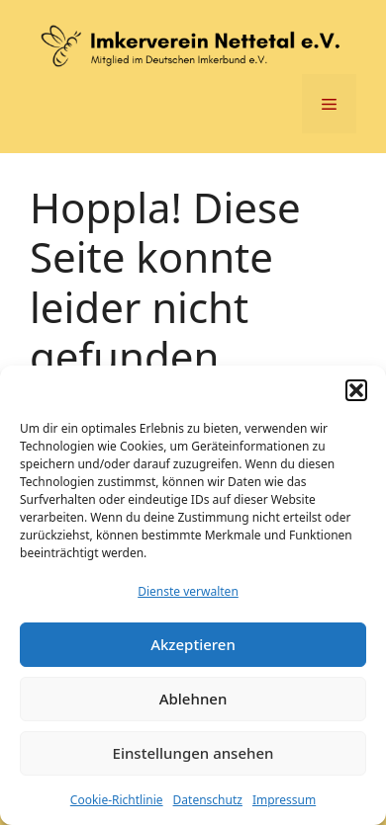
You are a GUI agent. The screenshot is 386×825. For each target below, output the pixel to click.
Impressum (284, 799)
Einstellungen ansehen (193, 753)
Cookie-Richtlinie (116, 799)
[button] (356, 390)
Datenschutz (207, 799)
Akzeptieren (193, 644)
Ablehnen (193, 698)
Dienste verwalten (188, 591)
